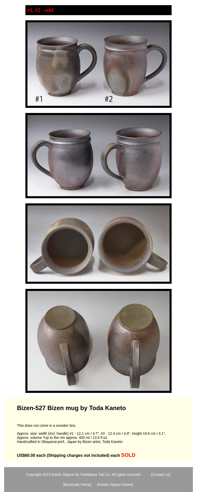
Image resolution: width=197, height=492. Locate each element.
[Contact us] (160, 474)
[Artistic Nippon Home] (115, 484)
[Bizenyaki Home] (77, 484)
